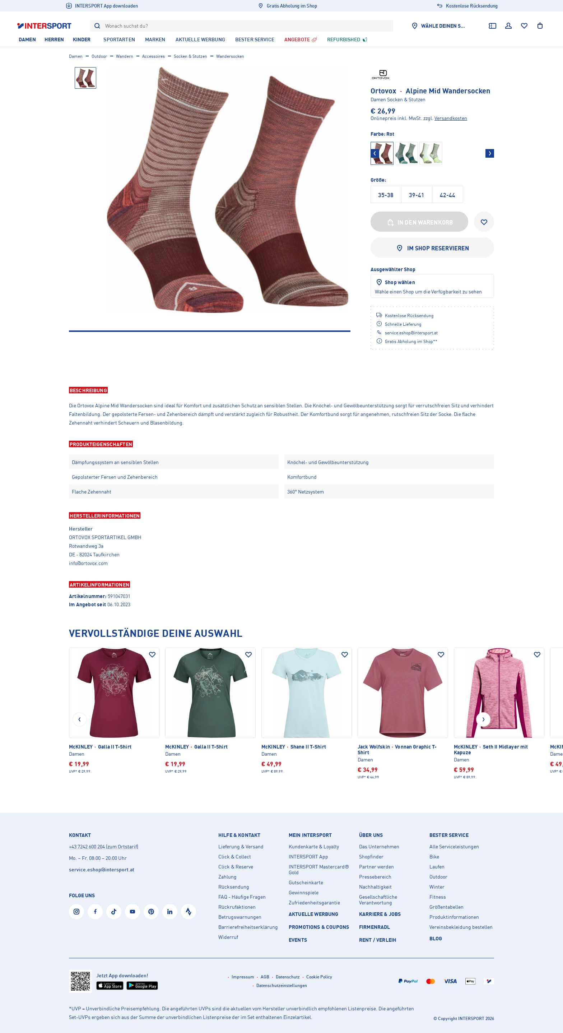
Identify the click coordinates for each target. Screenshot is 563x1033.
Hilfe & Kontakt (239, 835)
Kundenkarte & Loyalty (314, 846)
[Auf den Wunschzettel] (152, 655)
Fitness (437, 897)
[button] (281, 390)
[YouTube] (132, 911)
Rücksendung (233, 887)
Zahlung (227, 877)
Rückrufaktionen (237, 907)
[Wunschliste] (524, 26)
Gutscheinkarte (306, 882)
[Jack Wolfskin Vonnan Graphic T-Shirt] (403, 714)
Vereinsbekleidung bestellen (461, 927)
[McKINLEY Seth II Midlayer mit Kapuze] (499, 714)
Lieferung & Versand (241, 846)
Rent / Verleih (377, 940)
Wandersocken (230, 56)
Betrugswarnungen (239, 917)
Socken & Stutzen (190, 56)
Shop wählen (395, 282)
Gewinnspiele (303, 892)
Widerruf (228, 937)
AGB (265, 976)
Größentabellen (446, 907)
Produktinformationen (454, 917)
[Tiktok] (113, 911)
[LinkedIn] (169, 911)
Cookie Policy (319, 976)
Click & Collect (234, 857)
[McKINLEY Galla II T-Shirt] (114, 711)
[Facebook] (95, 911)
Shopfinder (371, 857)
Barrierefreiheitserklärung (248, 927)
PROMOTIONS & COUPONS (319, 927)
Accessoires (153, 56)
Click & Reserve (235, 867)
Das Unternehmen (379, 846)
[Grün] (406, 153)
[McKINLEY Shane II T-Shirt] (306, 711)
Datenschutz (288, 976)
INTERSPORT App (308, 857)
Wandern (124, 56)
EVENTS (298, 940)
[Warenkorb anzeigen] (540, 26)
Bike (434, 857)
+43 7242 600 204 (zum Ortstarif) (103, 846)
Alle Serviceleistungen (454, 846)
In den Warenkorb (419, 222)
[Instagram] (76, 911)
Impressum (243, 976)
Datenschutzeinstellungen (281, 985)
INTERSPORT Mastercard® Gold (319, 869)
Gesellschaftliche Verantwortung (378, 899)
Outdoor (99, 56)
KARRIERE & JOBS (380, 914)
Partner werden (376, 867)
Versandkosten (450, 118)
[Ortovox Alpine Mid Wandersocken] (227, 190)
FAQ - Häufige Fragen (242, 897)
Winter (437, 887)
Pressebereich (375, 877)
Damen (76, 56)
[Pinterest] (151, 911)
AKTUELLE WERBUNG (314, 914)
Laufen (437, 867)
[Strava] (188, 911)
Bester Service (449, 835)
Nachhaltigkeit (375, 887)
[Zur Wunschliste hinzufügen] (484, 222)
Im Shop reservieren (432, 248)
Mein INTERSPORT (310, 835)
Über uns (371, 835)
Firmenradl (374, 927)
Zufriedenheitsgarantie (314, 902)
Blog (435, 938)
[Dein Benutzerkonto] (508, 26)
